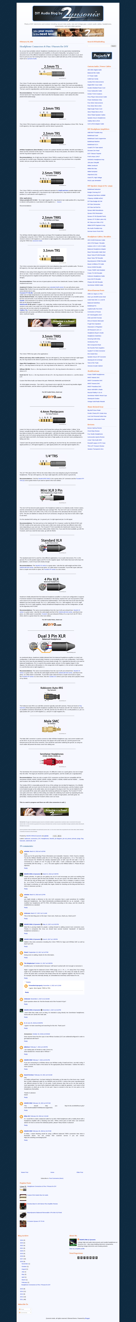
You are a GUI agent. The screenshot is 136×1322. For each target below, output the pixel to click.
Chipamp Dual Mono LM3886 (96, 195)
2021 (21, 1248)
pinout (69, 838)
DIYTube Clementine (94, 204)
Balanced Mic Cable (94, 73)
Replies (28, 982)
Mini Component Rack (94, 345)
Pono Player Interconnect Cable (97, 97)
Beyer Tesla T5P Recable (95, 258)
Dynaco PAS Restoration (95, 213)
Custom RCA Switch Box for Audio (37, 1195)
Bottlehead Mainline (94, 141)
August (24, 1269)
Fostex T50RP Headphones (96, 374)
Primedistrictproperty (36, 985)
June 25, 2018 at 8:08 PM (35, 1023)
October (24, 1266)
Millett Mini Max (92, 168)
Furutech (44, 614)
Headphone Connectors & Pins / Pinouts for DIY (41, 1186)
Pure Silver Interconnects (95, 103)
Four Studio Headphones (95, 434)
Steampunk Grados (93, 398)
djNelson (27, 1047)
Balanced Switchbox (94, 303)
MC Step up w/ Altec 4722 (95, 222)
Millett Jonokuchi (93, 165)
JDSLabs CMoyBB (93, 162)
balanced (27, 838)
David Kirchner (29, 1075)
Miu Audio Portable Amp (95, 228)
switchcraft (29, 840)
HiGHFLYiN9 (28, 1060)
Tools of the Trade (93, 363)
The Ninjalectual (29, 963)
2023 (21, 1243)
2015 (21, 1289)
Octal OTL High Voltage (95, 177)
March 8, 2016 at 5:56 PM (50, 874)
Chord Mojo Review (93, 431)
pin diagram (58, 838)
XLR (34, 840)
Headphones (45, 838)
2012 (21, 1297)
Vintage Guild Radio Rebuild (96, 401)
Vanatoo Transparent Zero (95, 449)
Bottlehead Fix (92, 306)
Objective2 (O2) (92, 174)
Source (59, 202)
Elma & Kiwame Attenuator (96, 321)
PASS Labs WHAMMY (94, 180)
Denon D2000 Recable (94, 267)
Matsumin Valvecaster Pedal (96, 419)
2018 (21, 1256)
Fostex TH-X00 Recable (95, 273)
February (24, 1282)
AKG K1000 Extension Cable (96, 240)
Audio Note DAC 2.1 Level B (96, 300)
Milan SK (27, 1116)
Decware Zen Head (93, 150)
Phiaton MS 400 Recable (95, 282)
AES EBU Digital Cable (95, 70)
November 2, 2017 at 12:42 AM (40, 999)
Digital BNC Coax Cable (95, 85)
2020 (21, 1251)
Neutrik (52, 838)
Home (52, 1172)
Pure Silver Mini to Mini (94, 106)
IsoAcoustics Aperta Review (96, 437)
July (23, 1272)
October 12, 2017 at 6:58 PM (44, 963)
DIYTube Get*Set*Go (94, 207)
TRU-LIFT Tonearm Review (96, 446)
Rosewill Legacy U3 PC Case (96, 443)
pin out (65, 838)
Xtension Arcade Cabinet (95, 366)
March (24, 1280)
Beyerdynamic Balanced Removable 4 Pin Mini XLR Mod (44, 1212)
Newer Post (24, 1172)
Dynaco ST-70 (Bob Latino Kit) (97, 219)
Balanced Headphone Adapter (97, 249)
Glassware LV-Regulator (95, 327)
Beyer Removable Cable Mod (96, 252)
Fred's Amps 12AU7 (94, 156)
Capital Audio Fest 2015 (95, 309)
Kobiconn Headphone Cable (96, 276)
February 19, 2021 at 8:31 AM (43, 1075)
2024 (21, 1240)
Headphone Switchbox (94, 336)
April (23, 1277)
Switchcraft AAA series (26, 567)
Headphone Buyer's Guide (96, 333)
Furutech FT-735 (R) (26, 293)
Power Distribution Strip (95, 100)
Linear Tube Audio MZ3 (95, 440)
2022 (21, 1245)
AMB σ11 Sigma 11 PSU (95, 294)
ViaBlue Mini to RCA (94, 121)
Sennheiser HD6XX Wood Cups (97, 395)
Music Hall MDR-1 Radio (95, 389)
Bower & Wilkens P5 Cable (96, 264)
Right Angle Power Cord (95, 109)
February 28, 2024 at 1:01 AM (39, 1116)
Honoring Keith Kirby (94, 339)
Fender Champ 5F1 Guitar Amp (97, 413)
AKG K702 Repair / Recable (96, 243)
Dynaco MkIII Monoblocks (95, 210)
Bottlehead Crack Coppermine (97, 138)
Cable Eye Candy (93, 79)
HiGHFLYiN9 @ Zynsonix (32, 874)
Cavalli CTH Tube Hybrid (95, 147)
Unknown (27, 913)
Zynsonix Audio (32, 58)
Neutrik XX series (41, 565)
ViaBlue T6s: (24, 310)
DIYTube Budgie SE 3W (95, 201)
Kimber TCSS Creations (95, 94)
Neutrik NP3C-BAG (44, 478)
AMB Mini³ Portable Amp (95, 132)
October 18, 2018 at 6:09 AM (41, 1034)
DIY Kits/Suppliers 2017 (95, 315)
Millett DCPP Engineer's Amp (96, 225)
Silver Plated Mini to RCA (95, 112)
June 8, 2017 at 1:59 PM (50, 939)
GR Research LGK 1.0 (94, 330)
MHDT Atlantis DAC (93, 377)
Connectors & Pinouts (94, 312)
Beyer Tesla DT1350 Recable (96, 255)
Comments (23, 1312)
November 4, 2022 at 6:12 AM (52, 985)
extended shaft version (57, 287)
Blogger (87, 1318)
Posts (21, 1309)
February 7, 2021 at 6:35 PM (39, 1047)
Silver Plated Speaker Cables (96, 115)
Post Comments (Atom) (56, 1178)
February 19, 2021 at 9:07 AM (41, 1103)
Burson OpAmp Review (95, 428)
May (23, 1274)
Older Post (80, 1172)
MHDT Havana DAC (94, 383)
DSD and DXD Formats (95, 318)
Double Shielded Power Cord (96, 88)
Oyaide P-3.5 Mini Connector (96, 351)
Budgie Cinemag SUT (94, 192)
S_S (25, 1023)
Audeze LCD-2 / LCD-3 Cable (97, 246)
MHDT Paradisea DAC (94, 386)
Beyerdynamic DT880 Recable (97, 261)
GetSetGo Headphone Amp (96, 159)
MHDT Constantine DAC (95, 380)
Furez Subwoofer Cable (95, 91)
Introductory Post (93, 342)
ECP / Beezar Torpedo (94, 153)
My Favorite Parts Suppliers (96, 348)
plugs (78, 838)
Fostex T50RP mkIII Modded (96, 270)
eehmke (26, 851)
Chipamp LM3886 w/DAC (95, 198)
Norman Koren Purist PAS (95, 231)
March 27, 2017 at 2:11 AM (39, 913)
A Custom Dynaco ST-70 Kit (35, 1221)
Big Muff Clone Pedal (94, 410)
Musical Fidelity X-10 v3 (95, 392)
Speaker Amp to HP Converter (97, 357)
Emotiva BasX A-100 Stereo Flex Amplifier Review (42, 1204)
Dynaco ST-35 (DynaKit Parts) (97, 216)
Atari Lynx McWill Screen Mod (97, 297)
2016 (21, 1261)
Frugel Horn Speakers (94, 324)
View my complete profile (76, 1248)
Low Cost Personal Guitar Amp (97, 416)
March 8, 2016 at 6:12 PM (37, 894)
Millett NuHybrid (92, 171)
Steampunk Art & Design (95, 360)
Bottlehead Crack (93, 135)
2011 (21, 1299)
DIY (39, 838)
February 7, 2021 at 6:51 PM (41, 1060)
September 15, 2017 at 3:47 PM (38, 952)
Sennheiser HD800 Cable (95, 285)
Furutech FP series (50, 569)
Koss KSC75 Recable (94, 279)
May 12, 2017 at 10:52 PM (51, 924)
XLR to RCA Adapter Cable (96, 124)
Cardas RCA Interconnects (96, 82)
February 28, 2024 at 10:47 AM (42, 1131)
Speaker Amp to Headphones (96, 118)
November (25, 1264)
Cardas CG (52, 676)
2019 (21, 1253)
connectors (34, 838)
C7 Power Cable (92, 76)
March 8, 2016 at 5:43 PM (37, 851)
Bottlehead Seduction (94, 189)
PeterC (26, 952)
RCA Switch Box (92, 354)
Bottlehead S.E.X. (93, 144)
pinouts (74, 838)
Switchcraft (23, 304)
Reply (26, 868)
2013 (21, 1294)
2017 (21, 1259)
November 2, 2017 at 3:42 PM (52, 1010)
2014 (21, 1291)
